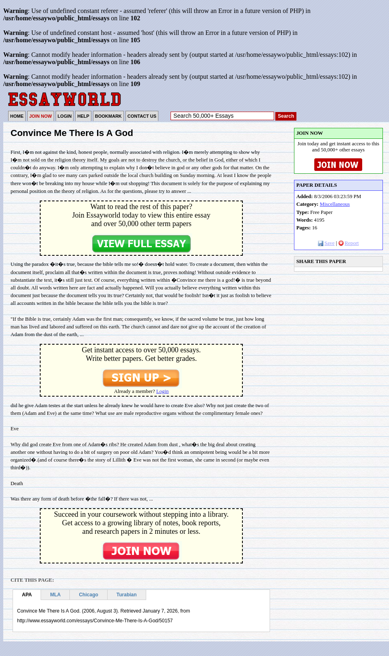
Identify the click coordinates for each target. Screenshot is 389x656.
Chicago (88, 595)
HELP (83, 116)
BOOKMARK (108, 116)
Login (162, 391)
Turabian (127, 595)
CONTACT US (142, 116)
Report (348, 243)
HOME (17, 116)
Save (326, 243)
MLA (55, 595)
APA (27, 595)
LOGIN (65, 116)
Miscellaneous (335, 204)
